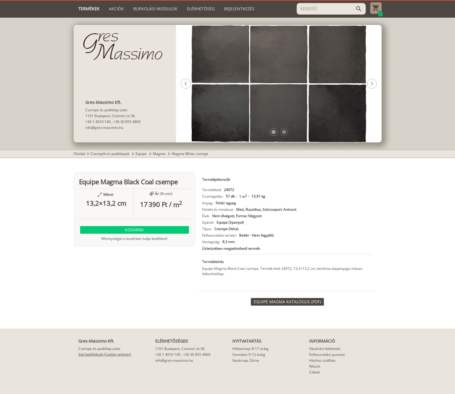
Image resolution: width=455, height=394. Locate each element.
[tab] (89, 9)
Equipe (142, 153)
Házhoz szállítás (322, 360)
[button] (274, 132)
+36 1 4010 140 (98, 121)
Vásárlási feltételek (324, 348)
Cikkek (314, 372)
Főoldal (79, 153)
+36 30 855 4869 (127, 121)
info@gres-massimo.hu (104, 127)
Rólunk (314, 366)
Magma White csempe (190, 153)
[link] (287, 302)
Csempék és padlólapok (110, 153)
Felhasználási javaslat (327, 354)
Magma (159, 153)
